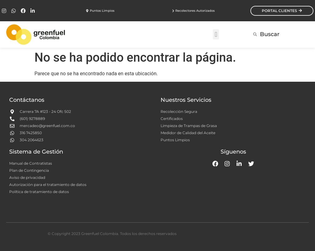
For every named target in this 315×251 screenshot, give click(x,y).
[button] (216, 34)
